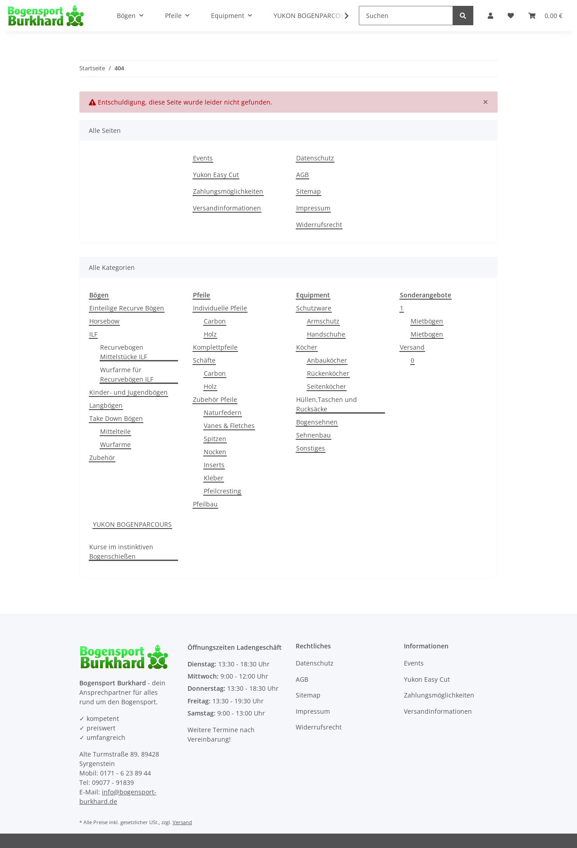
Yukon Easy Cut (216, 174)
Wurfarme (115, 444)
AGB (302, 174)
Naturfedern (223, 412)
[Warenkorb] (545, 15)
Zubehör (102, 457)
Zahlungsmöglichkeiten (228, 191)
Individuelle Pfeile (220, 308)
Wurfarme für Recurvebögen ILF (126, 374)
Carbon (215, 321)
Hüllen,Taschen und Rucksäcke (326, 404)
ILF (93, 334)
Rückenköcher (328, 373)
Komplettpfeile (215, 347)
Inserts (214, 464)
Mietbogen (427, 334)
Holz (210, 334)
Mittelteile (115, 431)
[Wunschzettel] (510, 15)
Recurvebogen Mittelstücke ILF (123, 352)
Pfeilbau (205, 504)
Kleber (214, 478)
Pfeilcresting (222, 491)
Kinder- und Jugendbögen (128, 392)
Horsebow (104, 321)
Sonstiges (310, 448)
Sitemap (308, 191)
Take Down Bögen (116, 418)
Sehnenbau (313, 435)
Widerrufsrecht (319, 224)
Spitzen (215, 438)
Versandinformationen (227, 208)
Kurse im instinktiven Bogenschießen (121, 552)
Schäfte (204, 360)
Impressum (313, 208)
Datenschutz (315, 158)
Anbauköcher (327, 360)
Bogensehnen (317, 422)
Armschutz (323, 321)
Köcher (306, 347)
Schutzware (313, 308)
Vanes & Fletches (229, 425)
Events (203, 158)
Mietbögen (427, 321)
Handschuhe (326, 334)
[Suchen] (406, 15)
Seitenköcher (326, 386)
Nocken (215, 451)
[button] (490, 15)
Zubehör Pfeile (215, 399)
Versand (412, 347)
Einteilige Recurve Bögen (126, 308)
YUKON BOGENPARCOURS (132, 524)
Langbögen (106, 405)
